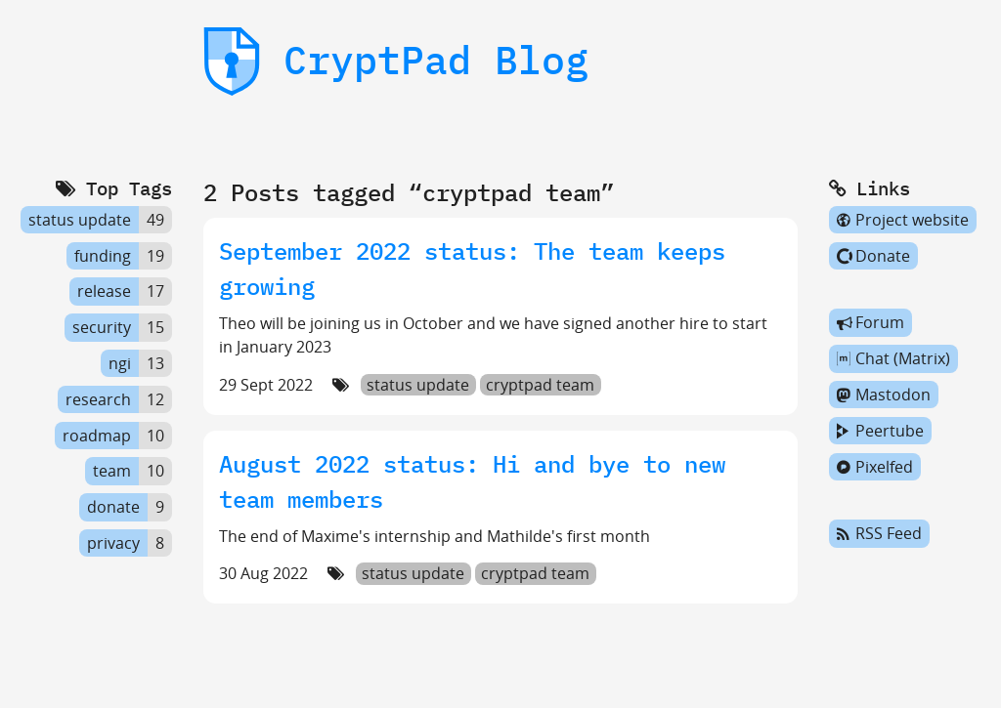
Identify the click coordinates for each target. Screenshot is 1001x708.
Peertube (880, 430)
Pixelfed (875, 467)
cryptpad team (540, 385)
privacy (113, 543)
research (98, 399)
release (104, 292)
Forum (870, 323)
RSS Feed (879, 534)
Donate (873, 256)
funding (102, 256)
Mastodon (884, 394)
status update (418, 385)
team (112, 471)
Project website (903, 219)
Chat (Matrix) (893, 358)
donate (113, 507)
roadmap (97, 435)
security (101, 327)
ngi (120, 363)
